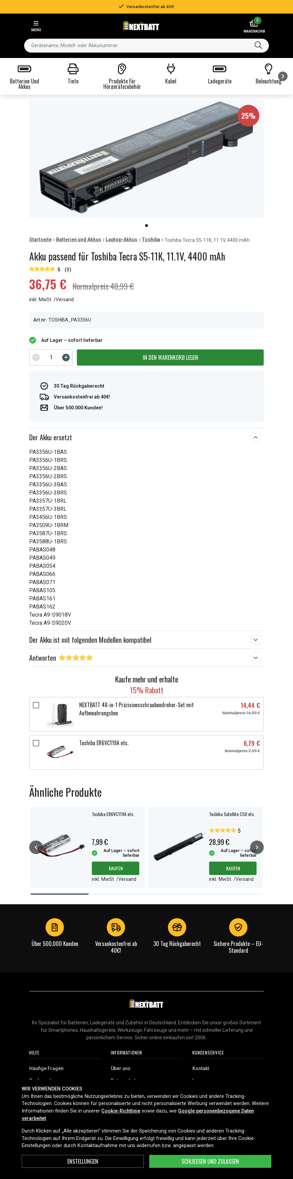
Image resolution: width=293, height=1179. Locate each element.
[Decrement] (36, 357)
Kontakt (200, 1068)
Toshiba (151, 239)
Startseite (40, 239)
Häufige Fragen (46, 1068)
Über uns (121, 1068)
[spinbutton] (50, 357)
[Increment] (65, 357)
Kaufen (116, 868)
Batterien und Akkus (78, 239)
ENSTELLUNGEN (82, 1161)
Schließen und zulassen (210, 1161)
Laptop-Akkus (121, 239)
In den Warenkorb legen (170, 357)
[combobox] (146, 46)
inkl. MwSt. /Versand (51, 300)
